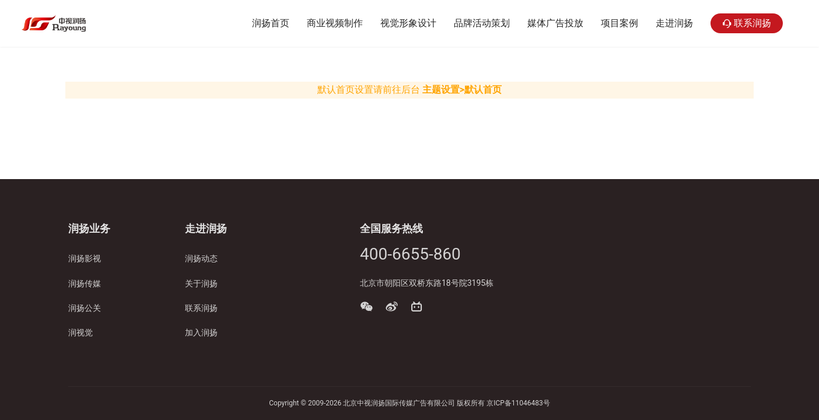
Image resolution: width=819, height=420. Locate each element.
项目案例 (619, 23)
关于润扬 (201, 283)
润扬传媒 (84, 283)
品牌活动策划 (482, 23)
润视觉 (80, 332)
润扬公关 (84, 308)
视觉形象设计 (408, 23)
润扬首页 (270, 23)
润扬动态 (201, 258)
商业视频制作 (335, 23)
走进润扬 (674, 23)
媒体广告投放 (555, 23)
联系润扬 (746, 23)
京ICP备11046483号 (518, 403)
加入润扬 (201, 332)
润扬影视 (84, 258)
